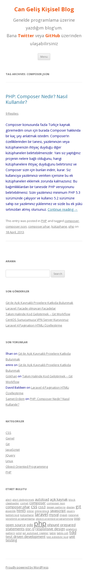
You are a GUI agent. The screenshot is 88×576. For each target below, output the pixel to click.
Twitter (26, 35)
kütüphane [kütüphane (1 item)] (27, 515)
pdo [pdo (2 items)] (30, 524)
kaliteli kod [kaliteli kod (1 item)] (12, 515)
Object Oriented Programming (27, 466)
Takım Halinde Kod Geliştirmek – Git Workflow (38, 314)
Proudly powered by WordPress (27, 567)
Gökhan (11, 376)
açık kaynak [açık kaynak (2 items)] (59, 499)
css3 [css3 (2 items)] (42, 506)
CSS (8, 433)
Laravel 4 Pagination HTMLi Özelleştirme (34, 325)
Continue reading (63, 209)
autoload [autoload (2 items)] (42, 499)
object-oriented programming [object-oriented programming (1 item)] (54, 518)
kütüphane (59, 226)
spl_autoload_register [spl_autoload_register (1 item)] (36, 533)
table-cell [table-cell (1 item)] (62, 533)
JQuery (10, 455)
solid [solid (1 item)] (19, 533)
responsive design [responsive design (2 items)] (50, 528)
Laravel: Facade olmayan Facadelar (31, 308)
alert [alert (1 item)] (8, 499)
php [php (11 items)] (40, 523)
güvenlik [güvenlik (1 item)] (11, 511)
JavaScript (13, 449)
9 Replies (12, 113)
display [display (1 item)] (70, 507)
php (71, 226)
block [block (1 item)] (72, 499)
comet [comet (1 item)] (24, 503)
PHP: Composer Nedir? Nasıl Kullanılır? (36, 99)
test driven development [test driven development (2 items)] (26, 536)
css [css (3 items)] (34, 506)
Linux (9, 461)
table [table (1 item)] (53, 533)
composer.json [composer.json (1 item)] (56, 503)
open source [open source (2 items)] (16, 524)
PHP (44, 221)
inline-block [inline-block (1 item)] (42, 511)
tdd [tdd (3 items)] (72, 532)
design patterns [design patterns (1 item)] (56, 507)
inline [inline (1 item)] (30, 511)
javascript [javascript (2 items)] (58, 510)
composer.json (16, 226)
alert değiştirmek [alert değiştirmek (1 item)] (23, 499)
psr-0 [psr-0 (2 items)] (30, 528)
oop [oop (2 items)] (77, 518)
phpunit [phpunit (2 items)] (53, 524)
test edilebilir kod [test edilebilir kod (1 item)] (57, 537)
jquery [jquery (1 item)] (71, 511)
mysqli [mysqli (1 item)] (63, 515)
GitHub (52, 35)
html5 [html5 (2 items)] (21, 510)
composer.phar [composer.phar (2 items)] (18, 506)
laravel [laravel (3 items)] (41, 514)
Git (8, 444)
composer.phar (39, 226)
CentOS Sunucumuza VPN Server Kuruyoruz (37, 320)
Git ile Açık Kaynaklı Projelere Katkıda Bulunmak (39, 303)
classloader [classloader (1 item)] (12, 503)
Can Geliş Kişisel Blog (44, 9)
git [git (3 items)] (78, 506)
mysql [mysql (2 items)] (54, 514)
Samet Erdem (15, 399)
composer (72, 221)
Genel (10, 438)
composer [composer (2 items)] (37, 502)
